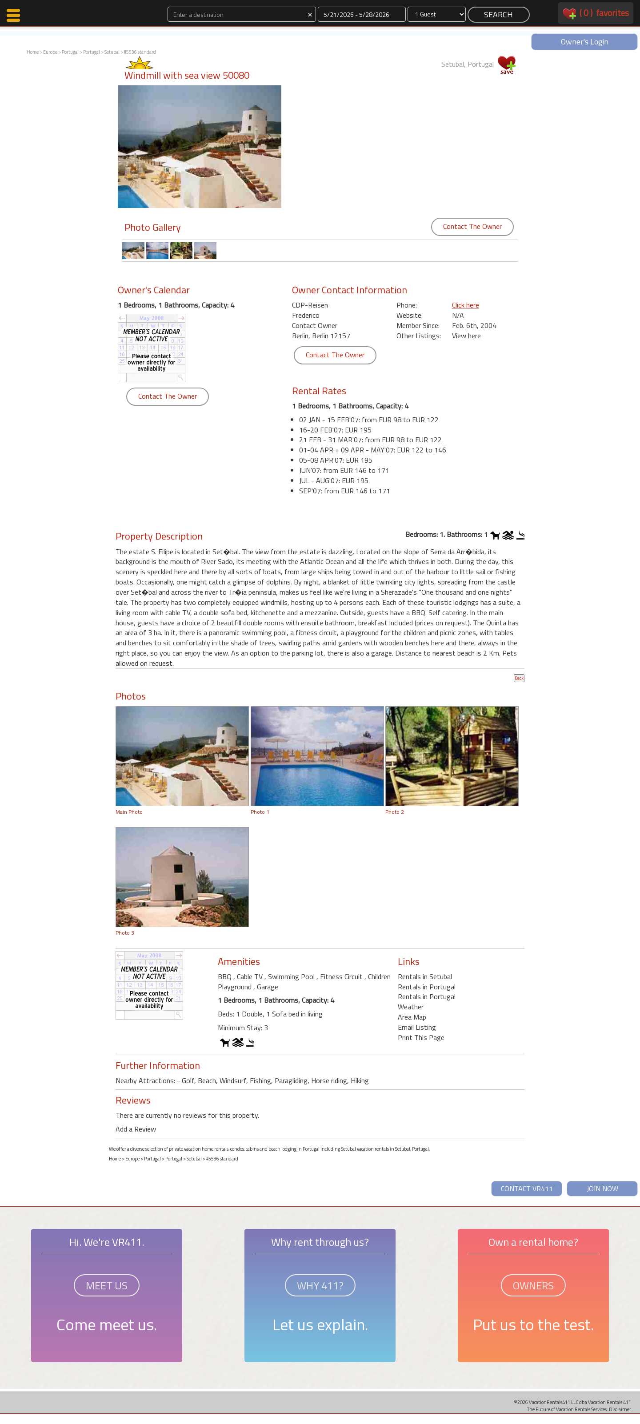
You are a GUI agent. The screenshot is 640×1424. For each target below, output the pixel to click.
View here (466, 335)
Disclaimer (620, 1409)
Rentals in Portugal (427, 986)
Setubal (112, 52)
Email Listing (417, 1027)
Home (33, 52)
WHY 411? (320, 1285)
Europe (50, 52)
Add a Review (136, 1129)
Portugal (70, 52)
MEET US (107, 1285)
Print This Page (421, 1037)
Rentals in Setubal (425, 976)
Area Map (412, 1017)
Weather (411, 1006)
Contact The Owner (472, 226)
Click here (465, 305)
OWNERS (533, 1285)
